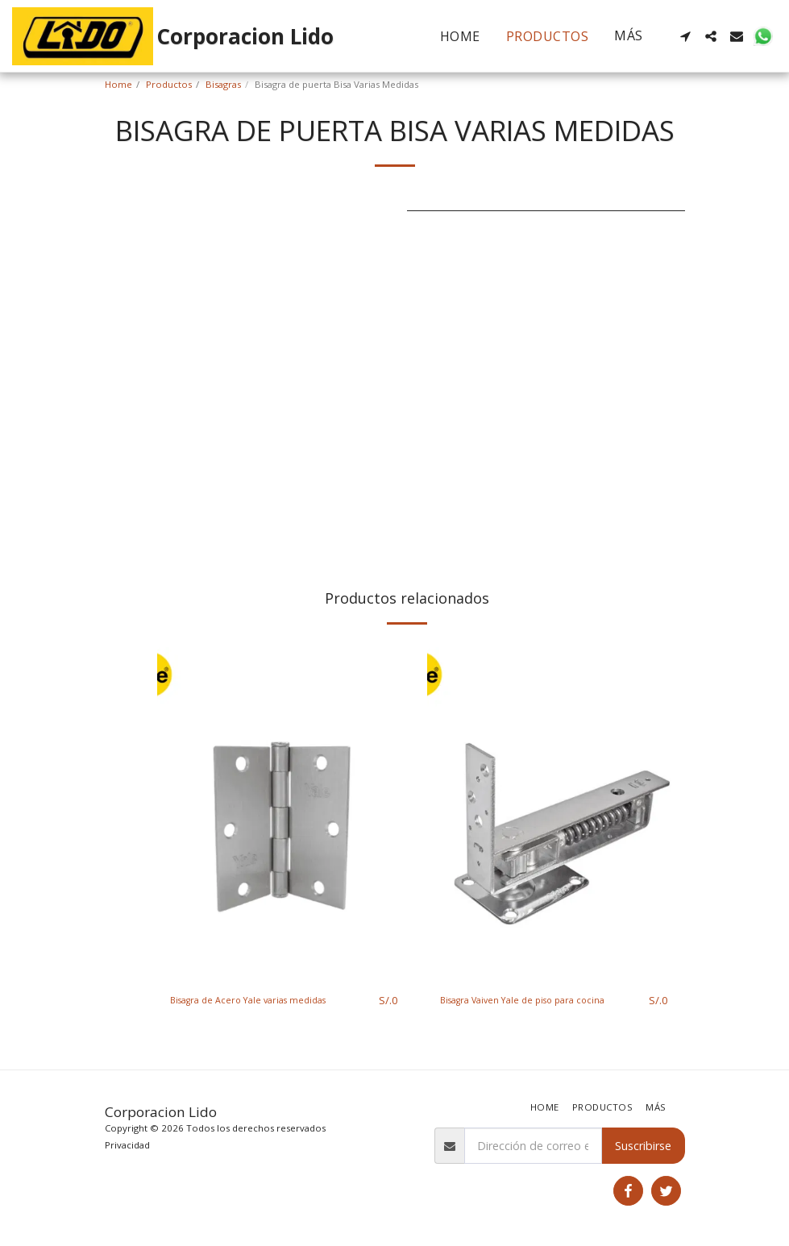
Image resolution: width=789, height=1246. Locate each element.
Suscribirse (643, 1145)
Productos (169, 84)
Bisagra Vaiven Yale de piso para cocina (526, 1009)
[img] (284, 810)
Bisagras (223, 84)
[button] (685, 36)
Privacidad (127, 1145)
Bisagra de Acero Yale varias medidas (269, 1000)
